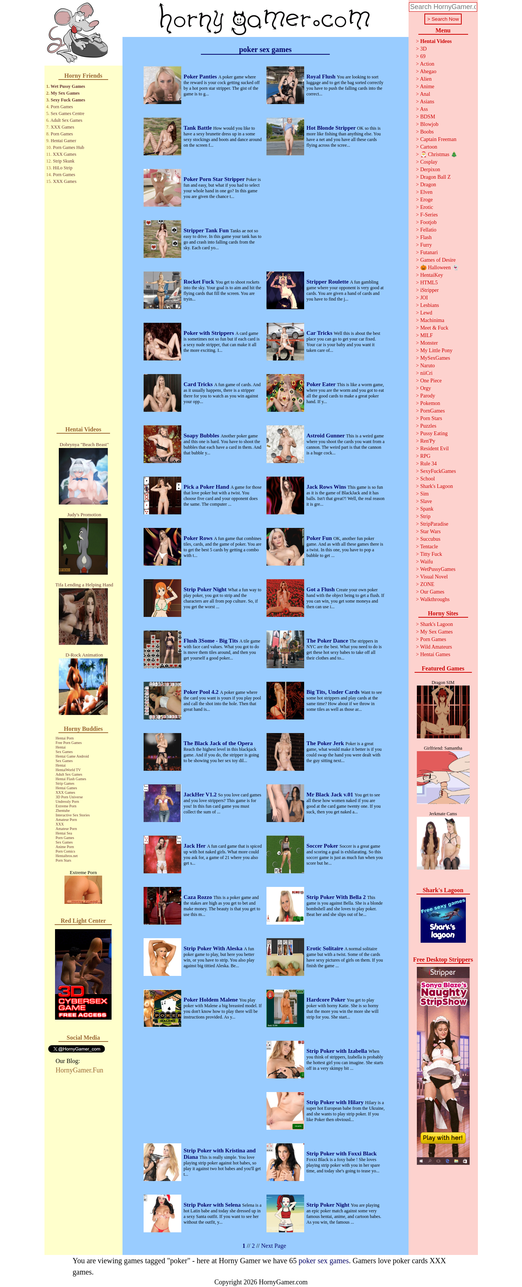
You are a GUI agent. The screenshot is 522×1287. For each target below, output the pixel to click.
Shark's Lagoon (436, 486)
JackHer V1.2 (201, 795)
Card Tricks (199, 384)
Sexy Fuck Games (68, 100)
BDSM (427, 117)
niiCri (426, 373)
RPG (425, 456)
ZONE (427, 584)
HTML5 (429, 282)
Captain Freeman (438, 139)
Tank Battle (198, 128)
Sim (424, 494)
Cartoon (428, 147)
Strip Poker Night (206, 589)
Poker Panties (201, 77)
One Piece (431, 380)
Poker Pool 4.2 (202, 692)
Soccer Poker (323, 846)
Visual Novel (434, 577)
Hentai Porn (65, 738)
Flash (426, 237)
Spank (426, 509)
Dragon (428, 184)
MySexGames (435, 358)
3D (423, 49)
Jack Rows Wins (326, 487)
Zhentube (63, 810)
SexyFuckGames (438, 471)
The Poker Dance (327, 641)
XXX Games (62, 127)
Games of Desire (438, 260)
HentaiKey (431, 275)
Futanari (429, 252)
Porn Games (62, 106)
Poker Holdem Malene (211, 1000)
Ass (424, 109)
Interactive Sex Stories (73, 815)
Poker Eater (321, 384)
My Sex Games (65, 93)
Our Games (432, 592)
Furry (426, 245)
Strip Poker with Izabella (337, 1051)
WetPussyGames (438, 569)
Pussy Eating (434, 433)
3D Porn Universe (69, 797)
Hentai (61, 747)
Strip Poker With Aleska (214, 948)
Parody (427, 396)
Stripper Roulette (328, 282)
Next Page (273, 1246)
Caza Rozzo (198, 897)
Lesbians (429, 305)
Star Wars (430, 531)
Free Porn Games (69, 743)
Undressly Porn (67, 801)
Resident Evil (434, 448)
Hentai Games (66, 788)
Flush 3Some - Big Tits (211, 641)
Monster (429, 343)
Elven (426, 192)
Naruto (427, 365)
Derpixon (430, 169)
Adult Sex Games (67, 120)
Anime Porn (65, 847)
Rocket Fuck (200, 282)
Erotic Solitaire (325, 948)
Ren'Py (427, 441)
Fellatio (428, 230)
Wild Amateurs (436, 647)
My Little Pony (436, 350)
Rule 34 (428, 463)
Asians (427, 101)
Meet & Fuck (434, 328)
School (427, 479)
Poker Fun (319, 538)
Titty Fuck (431, 554)
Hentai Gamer (64, 140)
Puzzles (428, 426)
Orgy (425, 388)
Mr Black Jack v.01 (330, 795)
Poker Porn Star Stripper (215, 179)
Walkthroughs (435, 599)
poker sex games (324, 1260)
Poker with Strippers (210, 333)
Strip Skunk (64, 161)
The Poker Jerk (325, 743)
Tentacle (429, 546)
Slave (426, 501)
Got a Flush (321, 589)
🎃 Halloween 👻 (439, 267)
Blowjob (429, 124)
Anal (425, 94)
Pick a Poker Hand (207, 487)
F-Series (429, 215)
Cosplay (429, 162)
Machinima (432, 320)
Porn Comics (65, 851)
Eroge (426, 199)
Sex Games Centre (67, 113)
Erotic (426, 207)
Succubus (430, 539)
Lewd (426, 313)
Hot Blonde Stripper (331, 128)
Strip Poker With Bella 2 (336, 897)
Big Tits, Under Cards (333, 692)
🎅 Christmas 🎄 (438, 154)
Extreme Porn (66, 806)
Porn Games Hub (68, 147)
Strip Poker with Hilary (335, 1102)
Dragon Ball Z (435, 177)
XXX (60, 824)
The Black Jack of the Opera (218, 743)
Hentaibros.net (67, 856)
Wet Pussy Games (68, 86)
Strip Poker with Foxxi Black (341, 1153)
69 (423, 56)
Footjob (428, 222)
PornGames (432, 411)
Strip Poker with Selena (213, 1205)
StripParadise (434, 524)
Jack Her (195, 846)
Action (427, 64)
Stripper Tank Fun (207, 230)
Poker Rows (199, 538)
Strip (425, 516)
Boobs (427, 132)
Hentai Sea (64, 833)
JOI (424, 298)
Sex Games (64, 752)
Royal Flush (321, 77)
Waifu (426, 562)
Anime (427, 86)
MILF (426, 335)
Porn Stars (63, 860)
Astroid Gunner (326, 436)
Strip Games (65, 783)
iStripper (429, 290)
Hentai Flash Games (71, 779)
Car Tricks (320, 333)
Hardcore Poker (326, 1000)
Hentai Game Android (72, 756)
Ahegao (428, 71)
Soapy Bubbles (202, 436)
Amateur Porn (66, 820)
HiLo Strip (63, 167)
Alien (426, 79)
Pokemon (430, 403)
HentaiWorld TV (68, 770)
